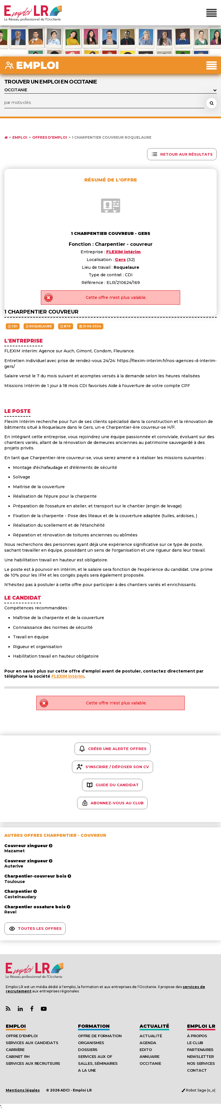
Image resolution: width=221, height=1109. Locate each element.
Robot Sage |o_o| (198, 1090)
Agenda (148, 1042)
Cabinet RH (17, 1056)
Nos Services (201, 1063)
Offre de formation (99, 1035)
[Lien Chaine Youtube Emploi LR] (44, 1009)
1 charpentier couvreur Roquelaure (111, 138)
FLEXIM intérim (68, 676)
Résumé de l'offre (110, 180)
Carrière (15, 1049)
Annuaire (149, 1056)
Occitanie (150, 1063)
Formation (94, 1026)
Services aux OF (95, 1056)
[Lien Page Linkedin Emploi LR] (20, 1009)
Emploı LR (201, 1026)
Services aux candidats (32, 1042)
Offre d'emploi (21, 1035)
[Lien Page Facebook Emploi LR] (31, 1009)
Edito (146, 1049)
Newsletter (200, 1056)
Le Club (195, 1042)
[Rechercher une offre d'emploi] (211, 103)
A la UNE (87, 1070)
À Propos (197, 1035)
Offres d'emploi (49, 138)
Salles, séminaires (97, 1063)
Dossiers (88, 1049)
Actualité (154, 1026)
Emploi (19, 138)
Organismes (91, 1042)
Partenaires (200, 1049)
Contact (197, 1070)
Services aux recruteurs (33, 1063)
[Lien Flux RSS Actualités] (8, 1009)
